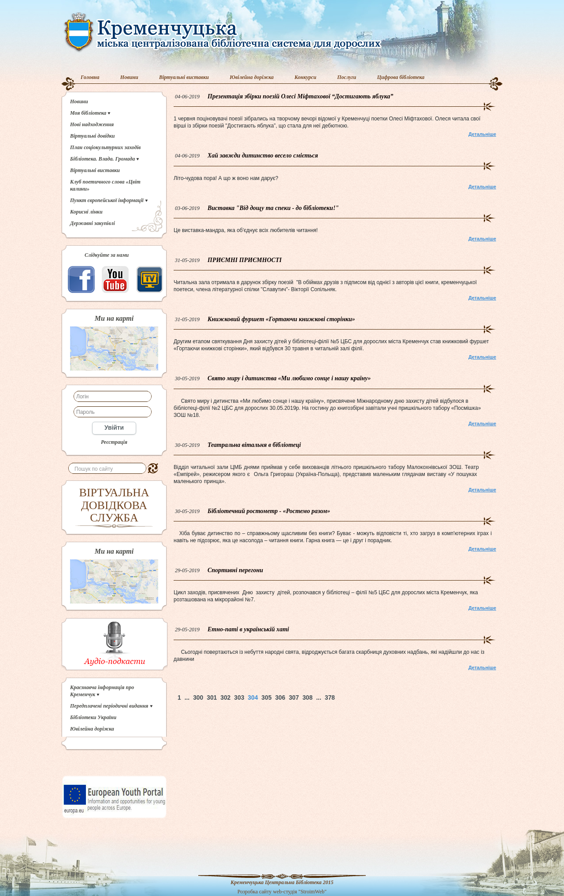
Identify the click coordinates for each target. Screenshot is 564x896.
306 (280, 697)
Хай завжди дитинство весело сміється (263, 155)
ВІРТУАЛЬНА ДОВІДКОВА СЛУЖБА (114, 505)
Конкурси (305, 77)
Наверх (368, 697)
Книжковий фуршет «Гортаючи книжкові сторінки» (281, 319)
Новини (129, 77)
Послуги (346, 77)
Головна (90, 77)
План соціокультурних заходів (105, 147)
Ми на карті (114, 318)
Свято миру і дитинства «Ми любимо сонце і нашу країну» (289, 378)
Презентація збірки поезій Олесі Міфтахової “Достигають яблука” (300, 96)
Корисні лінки (86, 212)
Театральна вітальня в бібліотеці (254, 445)
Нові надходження (92, 124)
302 (225, 697)
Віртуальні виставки (184, 77)
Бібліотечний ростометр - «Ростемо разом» (269, 511)
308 (307, 697)
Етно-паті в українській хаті (248, 629)
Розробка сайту (254, 892)
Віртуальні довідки (92, 136)
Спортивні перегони (235, 570)
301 (212, 697)
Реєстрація (114, 442)
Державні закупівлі (92, 223)
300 (198, 697)
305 (266, 697)
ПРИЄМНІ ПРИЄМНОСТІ (245, 260)
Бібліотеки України (93, 717)
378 (330, 697)
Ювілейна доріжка (252, 77)
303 (239, 697)
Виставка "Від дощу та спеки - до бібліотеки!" (273, 208)
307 (294, 697)
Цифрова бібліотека (401, 77)
